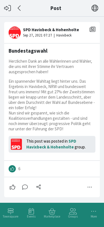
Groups (73, 216)
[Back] (19, 8)
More (94, 216)
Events (31, 216)
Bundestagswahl (28, 51)
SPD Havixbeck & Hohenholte (51, 144)
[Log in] (7, 8)
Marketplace (52, 216)
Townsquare (10, 216)
